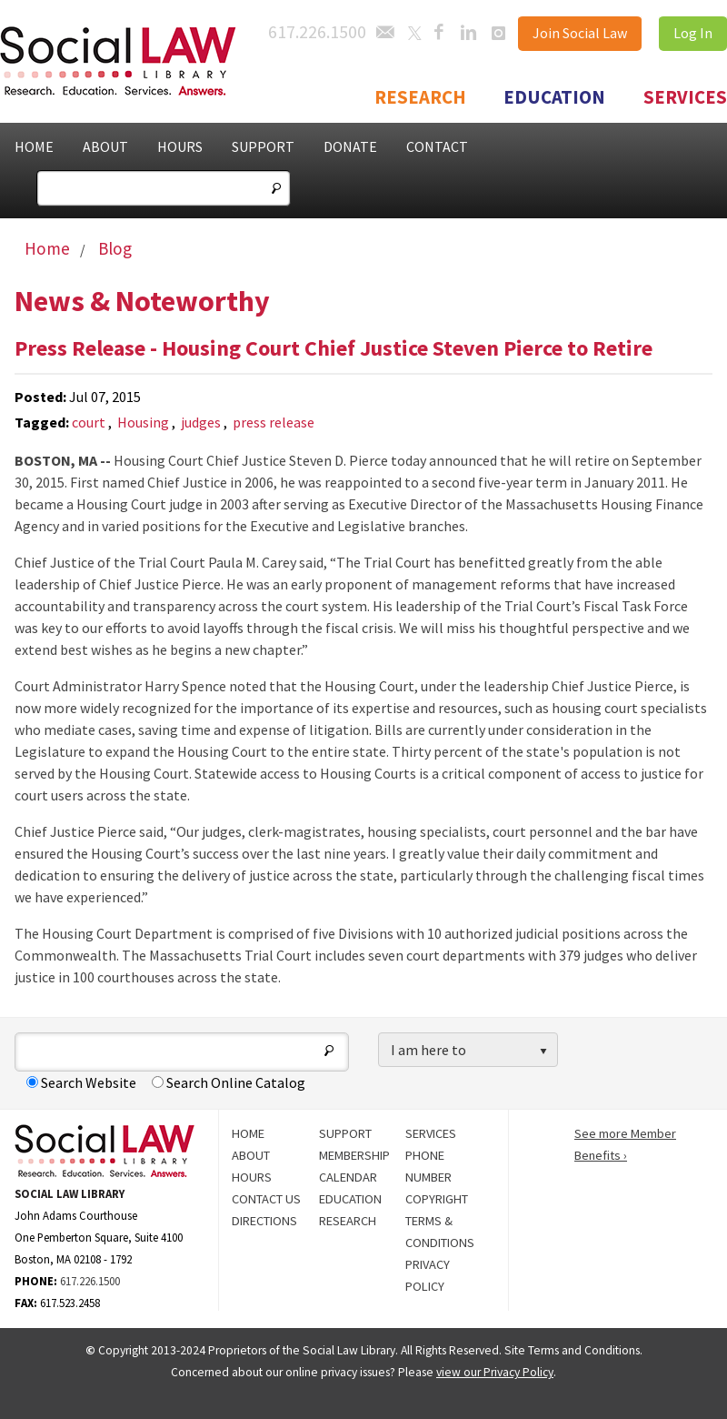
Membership (354, 1155)
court (88, 422)
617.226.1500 (90, 1280)
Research (420, 97)
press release (273, 422)
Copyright (436, 1199)
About (105, 146)
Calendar (348, 1177)
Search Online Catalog (228, 1082)
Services (685, 97)
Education (554, 97)
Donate (350, 146)
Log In (692, 33)
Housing (143, 422)
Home (34, 146)
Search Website (81, 1082)
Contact (437, 146)
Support (263, 146)
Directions (264, 1221)
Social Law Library (136, 61)
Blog (115, 248)
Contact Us (266, 1199)
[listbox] (468, 1050)
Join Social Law (580, 33)
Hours (180, 146)
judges (201, 422)
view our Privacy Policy (494, 1372)
